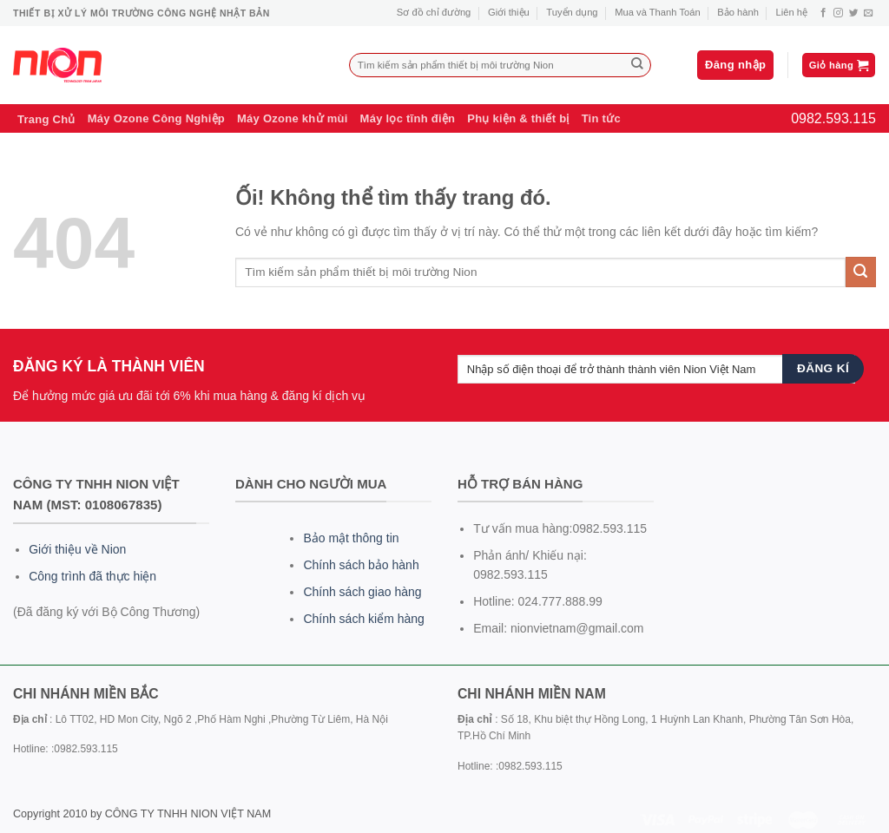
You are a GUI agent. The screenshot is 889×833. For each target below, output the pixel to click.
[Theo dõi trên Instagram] (838, 13)
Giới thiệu (509, 12)
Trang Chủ (46, 119)
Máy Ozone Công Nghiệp (156, 118)
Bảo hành (738, 12)
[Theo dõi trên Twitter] (854, 13)
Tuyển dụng (571, 12)
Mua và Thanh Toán (657, 12)
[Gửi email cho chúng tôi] (868, 13)
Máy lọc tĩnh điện (408, 118)
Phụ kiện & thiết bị (518, 118)
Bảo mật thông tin (350, 538)
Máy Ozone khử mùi (292, 118)
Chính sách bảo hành (360, 565)
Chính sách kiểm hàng (364, 619)
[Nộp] (637, 65)
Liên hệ (791, 12)
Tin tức (601, 118)
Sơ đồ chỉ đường (434, 12)
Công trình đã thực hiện (92, 576)
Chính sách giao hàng (362, 592)
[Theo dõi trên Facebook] (823, 13)
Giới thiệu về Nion (77, 549)
